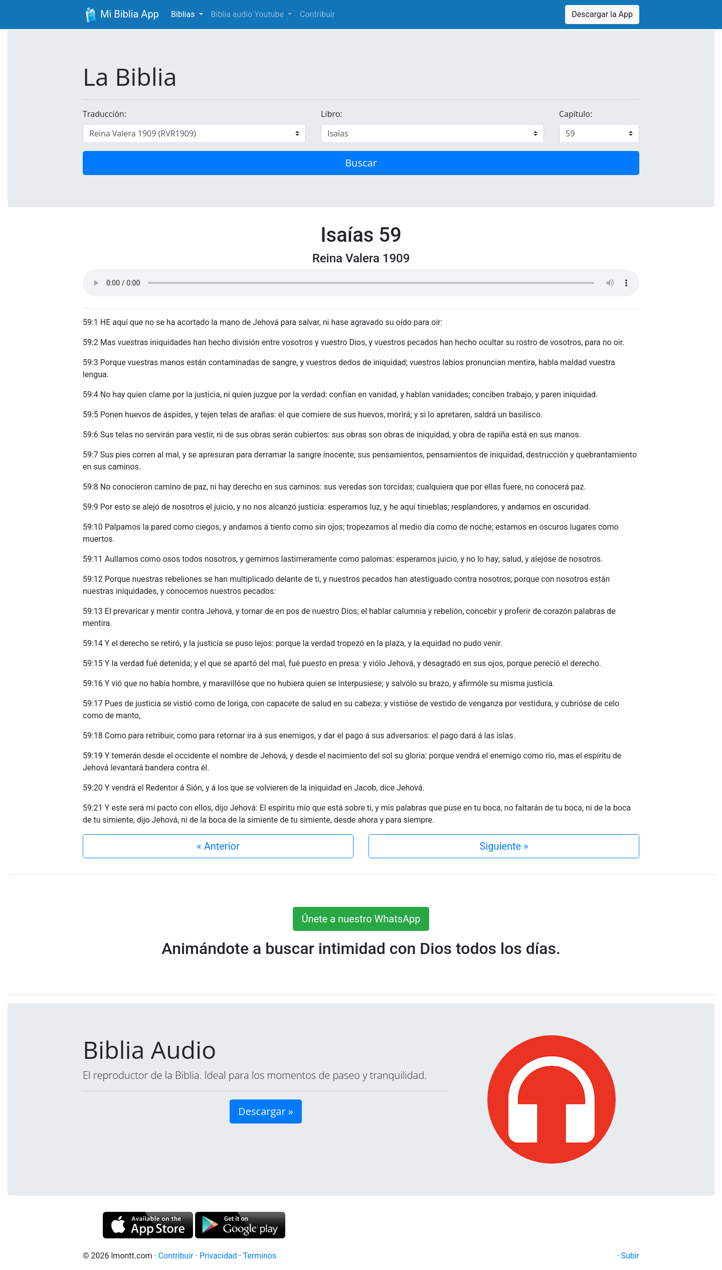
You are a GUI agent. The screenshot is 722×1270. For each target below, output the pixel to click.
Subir (630, 1255)
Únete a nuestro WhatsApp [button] (360, 919)
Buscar (361, 163)
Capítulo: (575, 113)
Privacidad (218, 1255)
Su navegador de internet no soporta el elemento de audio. (361, 282)
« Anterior (218, 846)
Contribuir (317, 14)
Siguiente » (504, 846)
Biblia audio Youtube (248, 14)
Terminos (259, 1255)
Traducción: (104, 113)
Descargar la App (602, 14)
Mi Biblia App (121, 15)
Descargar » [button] (265, 1111)
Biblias (184, 14)
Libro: (331, 113)
